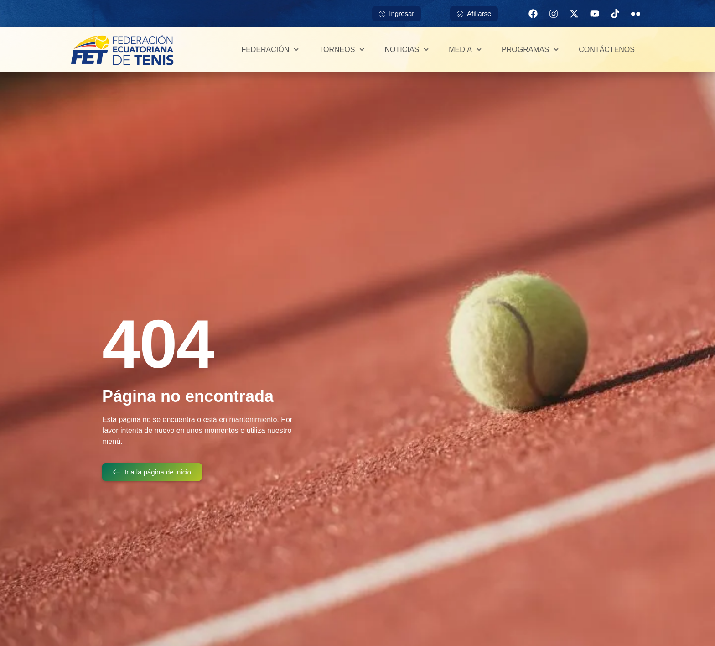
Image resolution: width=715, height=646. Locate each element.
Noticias (407, 49)
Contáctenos (607, 49)
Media (465, 49)
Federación (270, 49)
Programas (530, 49)
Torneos (341, 49)
